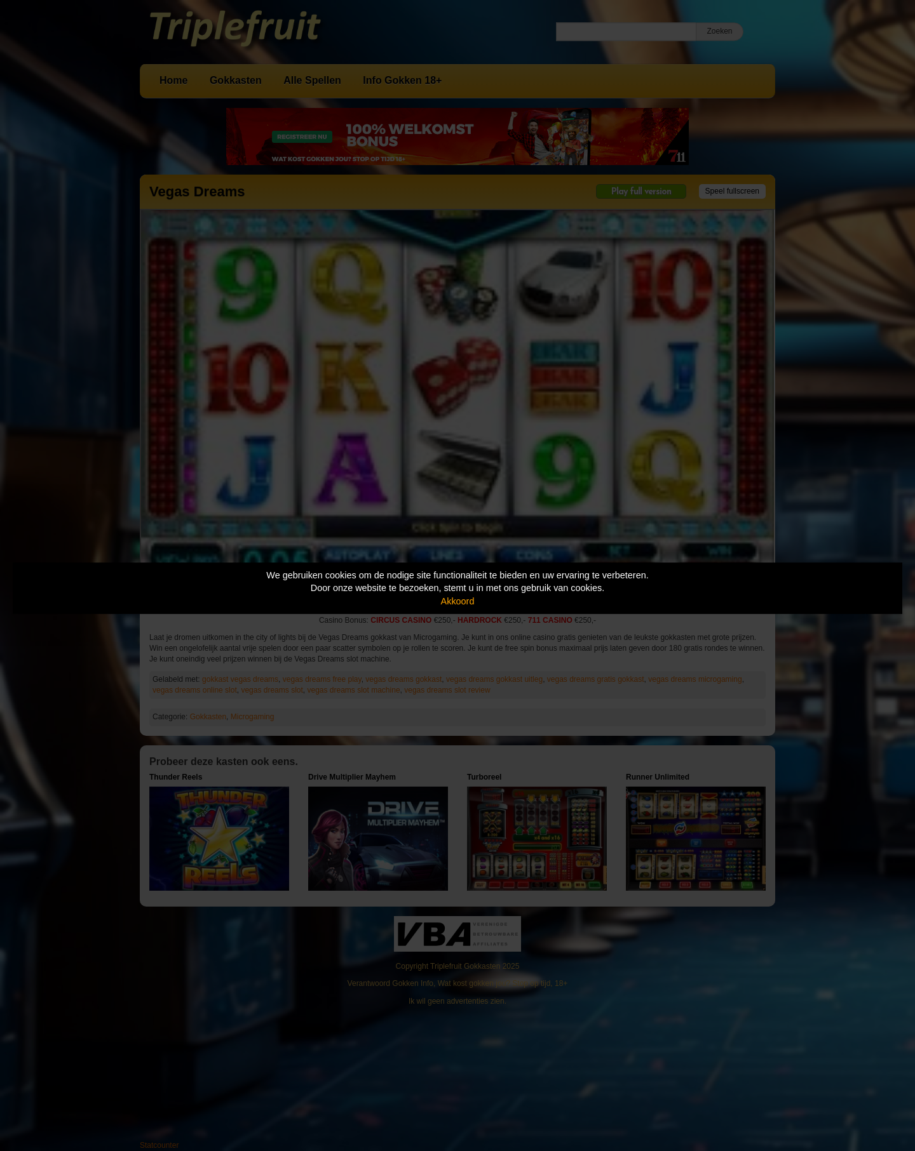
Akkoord (458, 601)
